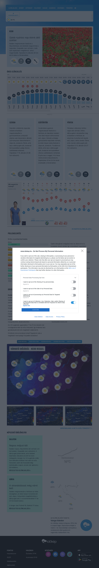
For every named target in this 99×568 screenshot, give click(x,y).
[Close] (83, 251)
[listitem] (49, 278)
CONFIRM (35, 310)
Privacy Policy (60, 316)
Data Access (49, 316)
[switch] (73, 282)
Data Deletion (38, 316)
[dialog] (49, 284)
